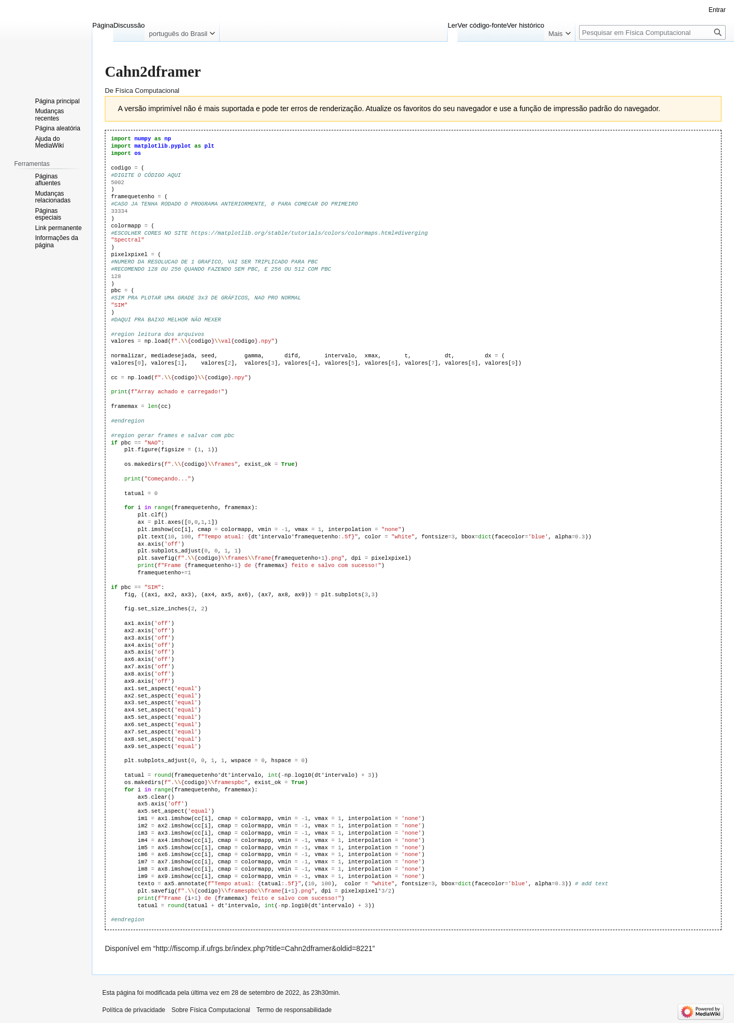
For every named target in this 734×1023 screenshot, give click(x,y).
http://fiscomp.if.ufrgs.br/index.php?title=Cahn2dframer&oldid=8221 (263, 948)
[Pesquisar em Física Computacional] (652, 32)
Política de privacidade (133, 1010)
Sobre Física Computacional (211, 1010)
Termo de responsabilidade (294, 1010)
